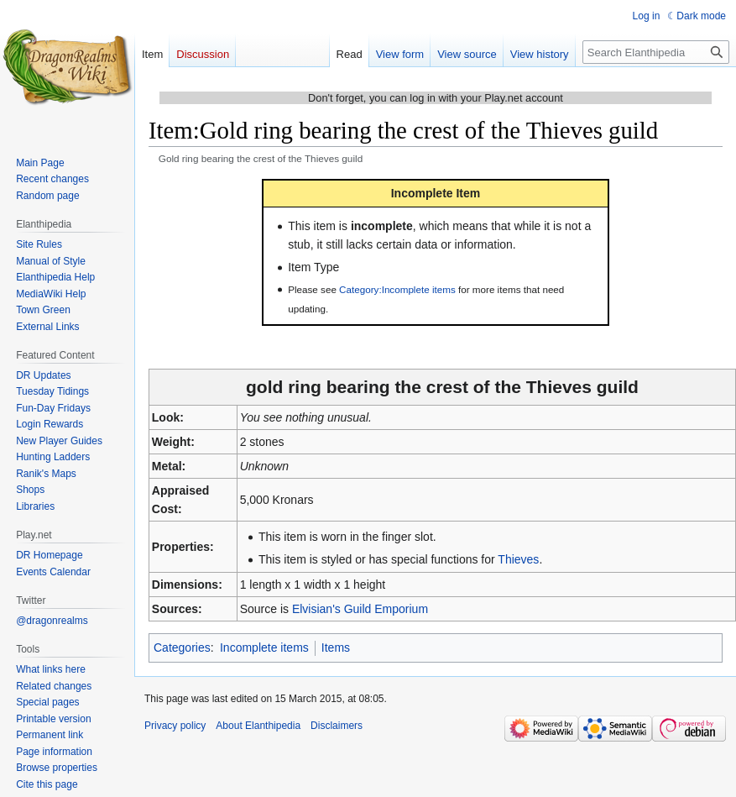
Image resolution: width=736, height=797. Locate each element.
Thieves (518, 559)
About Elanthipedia (258, 725)
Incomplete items (264, 647)
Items (335, 647)
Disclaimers (337, 725)
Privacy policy (175, 725)
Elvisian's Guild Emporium (360, 609)
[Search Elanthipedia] (655, 52)
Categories (182, 647)
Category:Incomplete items (397, 289)
